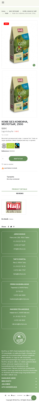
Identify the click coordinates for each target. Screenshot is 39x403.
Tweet (11, 226)
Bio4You (17, 400)
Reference (5, 151)
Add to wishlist (7, 164)
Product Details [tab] (19, 189)
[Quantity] (5, 158)
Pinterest (13, 226)
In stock (5, 219)
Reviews (19, 193)
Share (8, 226)
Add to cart (18, 159)
